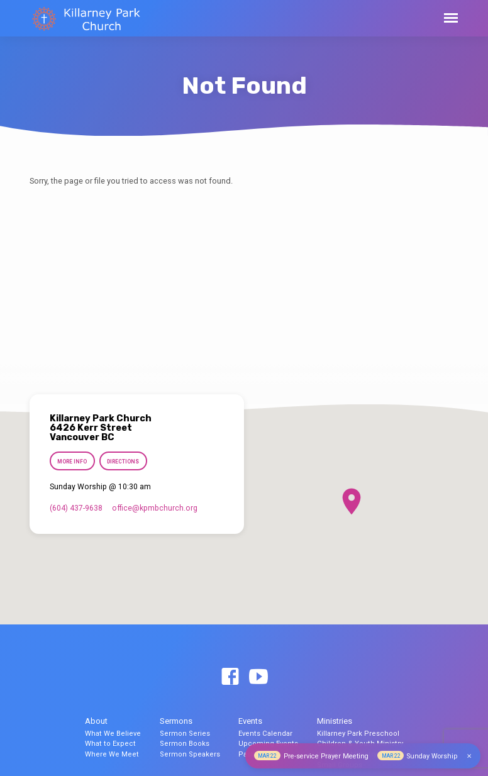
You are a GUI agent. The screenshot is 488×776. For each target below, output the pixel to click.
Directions (123, 461)
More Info (72, 461)
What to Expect (110, 744)
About (96, 721)
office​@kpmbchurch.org (154, 508)
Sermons (176, 721)
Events (250, 721)
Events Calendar (265, 733)
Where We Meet (112, 754)
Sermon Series (185, 733)
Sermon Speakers (190, 754)
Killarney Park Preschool (358, 733)
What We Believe (113, 733)
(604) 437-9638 (76, 508)
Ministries (334, 721)
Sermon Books (184, 744)
